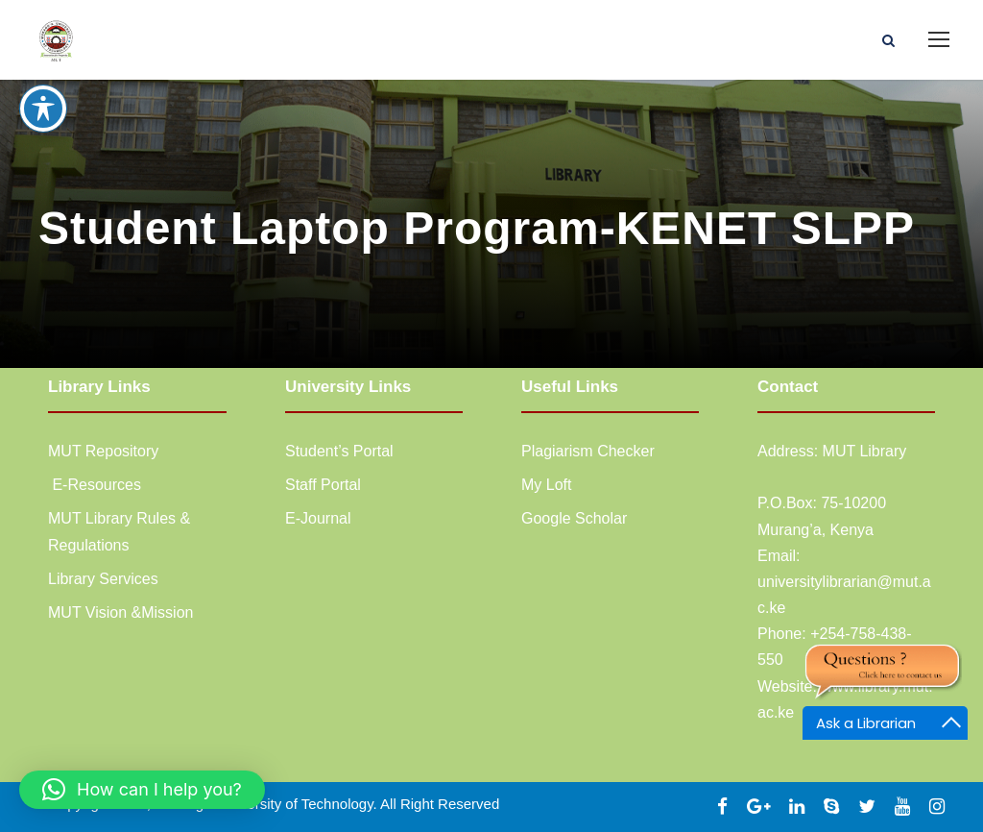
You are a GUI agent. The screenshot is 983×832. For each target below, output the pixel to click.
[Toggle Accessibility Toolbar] (43, 83)
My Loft (546, 485)
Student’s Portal (339, 451)
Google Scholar (574, 518)
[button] (142, 790)
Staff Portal (323, 485)
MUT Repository (103, 451)
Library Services (103, 579)
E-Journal (317, 518)
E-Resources (94, 485)
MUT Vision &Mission (120, 612)
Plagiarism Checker (588, 451)
